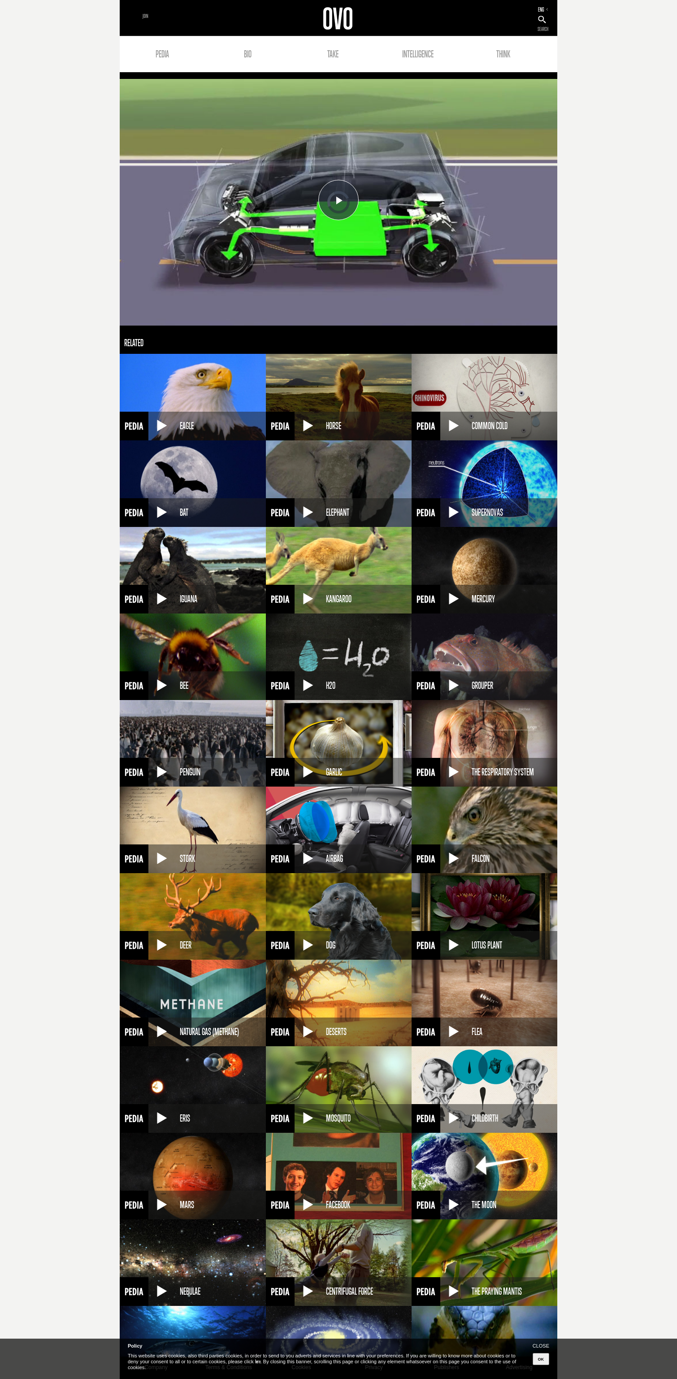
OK (541, 1359)
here (257, 1361)
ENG (541, 9)
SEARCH (543, 29)
